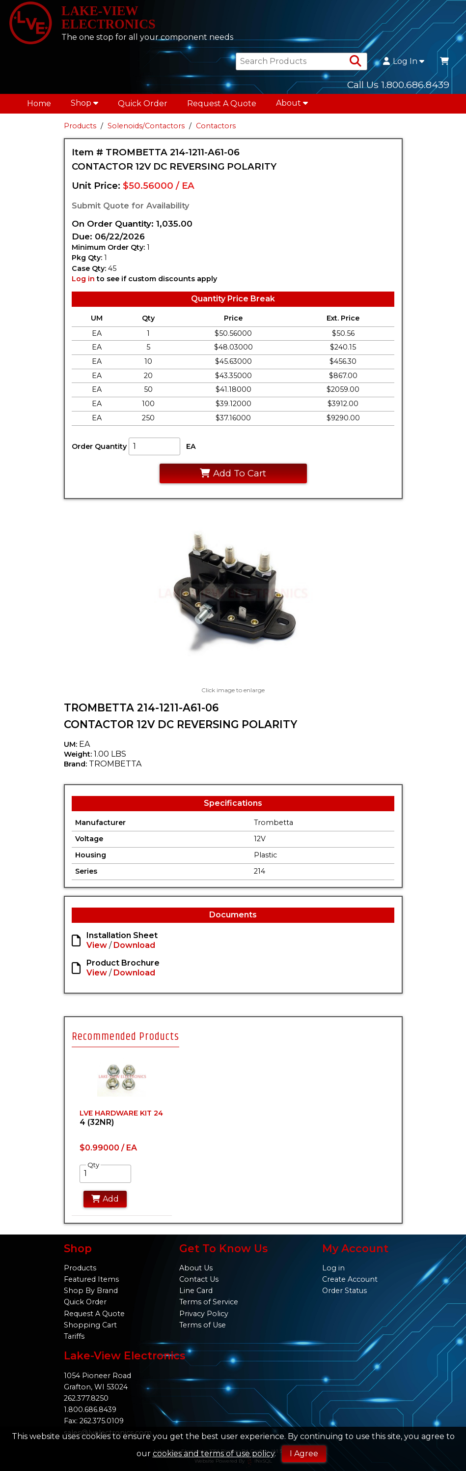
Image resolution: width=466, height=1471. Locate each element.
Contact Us (199, 1279)
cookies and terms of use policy (213, 1453)
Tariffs (74, 1336)
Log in (83, 281)
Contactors (216, 128)
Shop (84, 106)
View (96, 948)
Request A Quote (221, 106)
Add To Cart (233, 476)
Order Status (344, 1290)
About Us (196, 1268)
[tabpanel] (122, 1137)
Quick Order (142, 106)
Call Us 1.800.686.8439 (398, 87)
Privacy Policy (203, 1313)
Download (134, 948)
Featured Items (91, 1279)
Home (39, 106)
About (292, 106)
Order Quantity (99, 448)
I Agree (304, 1453)
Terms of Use (202, 1325)
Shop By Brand (91, 1290)
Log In (403, 64)
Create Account (350, 1279)
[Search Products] (355, 64)
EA (191, 448)
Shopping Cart (90, 1325)
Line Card (196, 1290)
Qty (93, 1168)
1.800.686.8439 (90, 1409)
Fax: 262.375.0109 (94, 1420)
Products (80, 128)
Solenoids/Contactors (146, 128)
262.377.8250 (86, 1398)
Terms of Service (208, 1301)
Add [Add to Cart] (105, 1201)
